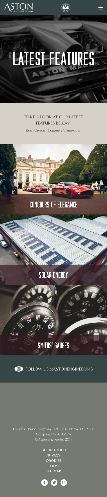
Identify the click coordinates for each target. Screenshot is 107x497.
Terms (53, 466)
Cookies (53, 460)
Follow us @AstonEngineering (59, 369)
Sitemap (53, 471)
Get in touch (53, 450)
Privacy (53, 455)
